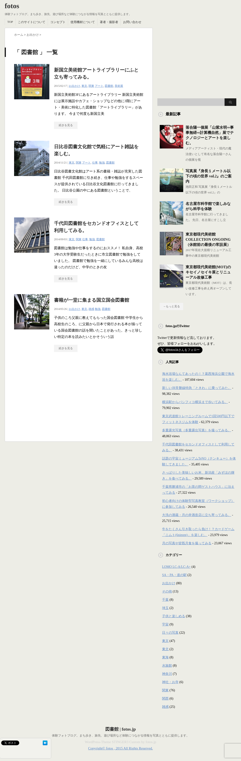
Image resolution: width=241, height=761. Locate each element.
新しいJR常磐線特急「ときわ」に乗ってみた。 (196, 388)
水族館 (167, 665)
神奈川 (167, 674)
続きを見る (66, 125)
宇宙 (165, 624)
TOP (10, 22)
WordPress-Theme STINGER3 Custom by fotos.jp (120, 742)
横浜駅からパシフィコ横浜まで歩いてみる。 (195, 402)
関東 (91, 86)
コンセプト (58, 22)
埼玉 (165, 608)
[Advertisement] (53, 399)
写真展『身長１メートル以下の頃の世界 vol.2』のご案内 (209, 176)
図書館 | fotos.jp (120, 729)
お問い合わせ (132, 22)
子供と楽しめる (173, 616)
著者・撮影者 (109, 22)
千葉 (165, 599)
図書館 (109, 86)
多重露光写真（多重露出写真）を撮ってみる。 (196, 430)
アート (99, 86)
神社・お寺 (170, 682)
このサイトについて (31, 22)
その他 (167, 591)
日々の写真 (170, 632)
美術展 (119, 86)
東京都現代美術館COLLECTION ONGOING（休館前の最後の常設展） (208, 239)
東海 (165, 657)
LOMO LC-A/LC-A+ (176, 567)
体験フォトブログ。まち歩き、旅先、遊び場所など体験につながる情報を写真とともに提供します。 (120, 735)
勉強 (102, 162)
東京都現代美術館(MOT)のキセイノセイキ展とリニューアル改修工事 (208, 272)
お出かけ (74, 86)
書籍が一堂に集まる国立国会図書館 (91, 300)
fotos (12, 6)
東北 (165, 649)
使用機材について (82, 22)
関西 (165, 698)
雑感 (91, 309)
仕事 (95, 162)
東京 (84, 86)
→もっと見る (171, 306)
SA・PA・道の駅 (174, 575)
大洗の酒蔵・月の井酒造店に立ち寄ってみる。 (196, 515)
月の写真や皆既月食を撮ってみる (186, 543)
